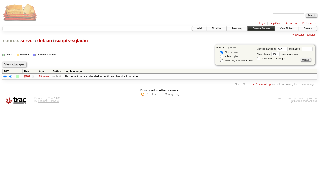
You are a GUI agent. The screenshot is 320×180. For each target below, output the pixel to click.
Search (308, 28)
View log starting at (273, 49)
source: (11, 40)
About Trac (292, 23)
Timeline (216, 28)
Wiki (199, 28)
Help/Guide (276, 23)
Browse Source (261, 28)
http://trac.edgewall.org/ (305, 101)
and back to (301, 49)
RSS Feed (152, 94)
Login (263, 23)
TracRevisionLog (260, 84)
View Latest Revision (304, 35)
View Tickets (287, 28)
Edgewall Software (48, 101)
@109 (27, 76)
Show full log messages (271, 59)
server (27, 40)
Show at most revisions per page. (278, 54)
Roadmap (237, 28)
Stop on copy (229, 52)
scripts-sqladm (71, 40)
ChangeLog (172, 94)
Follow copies (229, 56)
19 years (44, 76)
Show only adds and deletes (236, 60)
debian (44, 40)
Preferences (309, 23)
